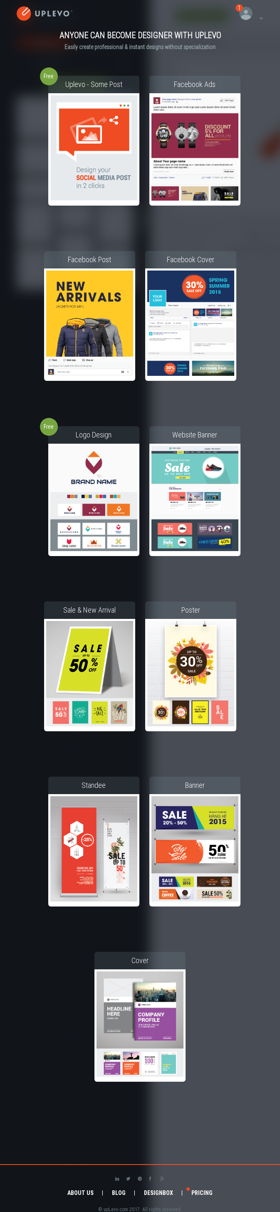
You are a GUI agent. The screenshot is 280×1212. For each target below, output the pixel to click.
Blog (119, 1193)
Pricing (202, 1193)
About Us (80, 1193)
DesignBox (158, 1193)
